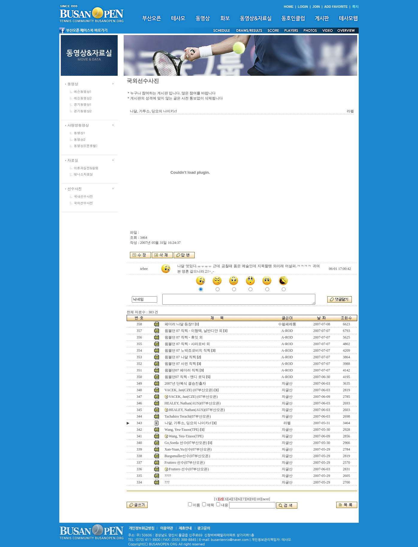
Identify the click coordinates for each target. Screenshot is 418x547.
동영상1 (79, 133)
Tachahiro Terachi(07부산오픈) (188, 416)
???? (168, 476)
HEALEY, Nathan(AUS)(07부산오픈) (193, 403)
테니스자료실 (83, 174)
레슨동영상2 (83, 98)
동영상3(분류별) (85, 145)
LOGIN (303, 6)
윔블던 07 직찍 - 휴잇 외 (184, 337)
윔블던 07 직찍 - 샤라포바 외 (187, 344)
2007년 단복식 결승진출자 (185, 383)
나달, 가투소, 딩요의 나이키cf (188, 423)
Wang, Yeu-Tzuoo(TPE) (182, 429)
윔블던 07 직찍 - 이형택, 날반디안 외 (193, 331)
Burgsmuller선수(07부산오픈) (187, 456)
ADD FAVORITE (336, 6)
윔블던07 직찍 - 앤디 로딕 (185, 377)
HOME (288, 6)
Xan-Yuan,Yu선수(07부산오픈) (188, 449)
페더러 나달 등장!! (179, 324)
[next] (265, 499)
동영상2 (79, 139)
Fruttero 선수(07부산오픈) (185, 462)
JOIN (316, 6)
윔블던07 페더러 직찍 (182, 370)
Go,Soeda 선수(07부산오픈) (186, 443)
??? (167, 482)
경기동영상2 (83, 111)
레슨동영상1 (83, 91)
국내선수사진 (83, 196)
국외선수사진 (83, 203)
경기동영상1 (83, 104)
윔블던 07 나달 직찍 (180, 357)
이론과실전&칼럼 (86, 168)
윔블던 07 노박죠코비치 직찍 (187, 350)
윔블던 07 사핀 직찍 (180, 364)
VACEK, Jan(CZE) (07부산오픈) (189, 390)
